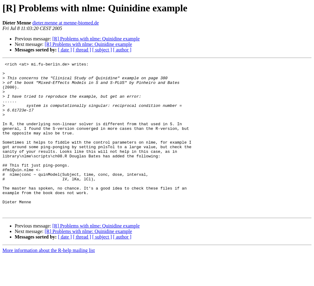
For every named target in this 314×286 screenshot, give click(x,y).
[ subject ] (102, 49)
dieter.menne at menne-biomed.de (65, 22)
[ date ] (65, 49)
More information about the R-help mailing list (48, 280)
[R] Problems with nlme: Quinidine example (96, 38)
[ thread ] (82, 49)
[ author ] (122, 49)
